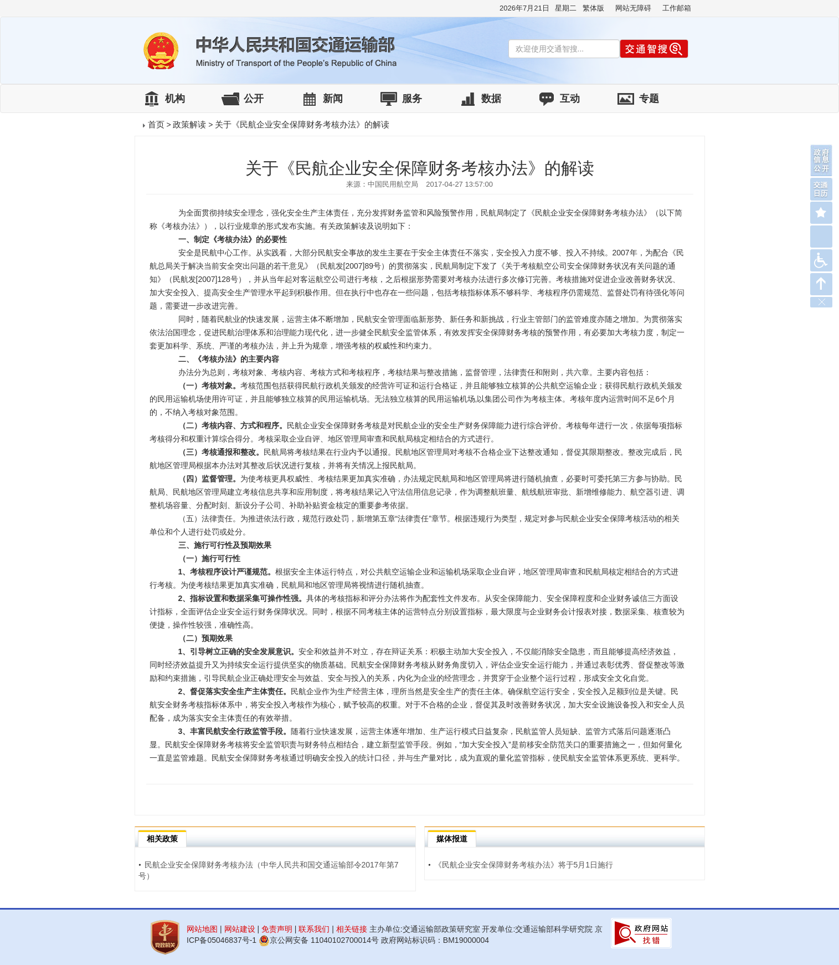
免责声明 (276, 929)
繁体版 (593, 8)
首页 (156, 124)
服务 (412, 98)
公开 (254, 98)
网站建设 (239, 929)
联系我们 (314, 929)
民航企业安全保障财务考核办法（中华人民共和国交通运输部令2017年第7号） (268, 870)
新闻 (333, 98)
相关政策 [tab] (162, 838)
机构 (175, 98)
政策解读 (189, 124)
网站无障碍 (633, 8)
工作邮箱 (676, 8)
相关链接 (351, 929)
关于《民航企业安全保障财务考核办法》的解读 (302, 124)
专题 (649, 98)
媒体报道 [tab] (451, 838)
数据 (491, 98)
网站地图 (202, 929)
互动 (570, 98)
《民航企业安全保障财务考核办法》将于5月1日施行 (521, 864)
